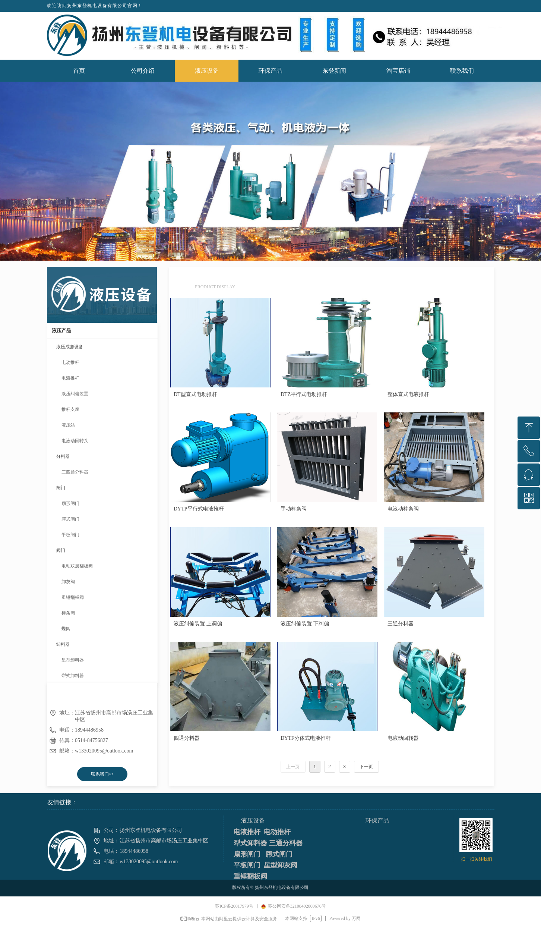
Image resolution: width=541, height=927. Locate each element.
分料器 (63, 456)
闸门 (60, 487)
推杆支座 (70, 409)
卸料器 (63, 644)
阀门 (60, 550)
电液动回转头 (74, 440)
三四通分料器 (74, 472)
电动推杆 (70, 362)
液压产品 (61, 330)
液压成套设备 (69, 346)
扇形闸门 (70, 503)
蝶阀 (65, 628)
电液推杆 (70, 378)
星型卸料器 (72, 660)
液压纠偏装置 (74, 393)
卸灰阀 (68, 581)
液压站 (68, 425)
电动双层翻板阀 (77, 566)
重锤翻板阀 (72, 597)
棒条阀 (68, 613)
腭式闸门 (70, 519)
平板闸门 (70, 534)
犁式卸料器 (72, 675)
